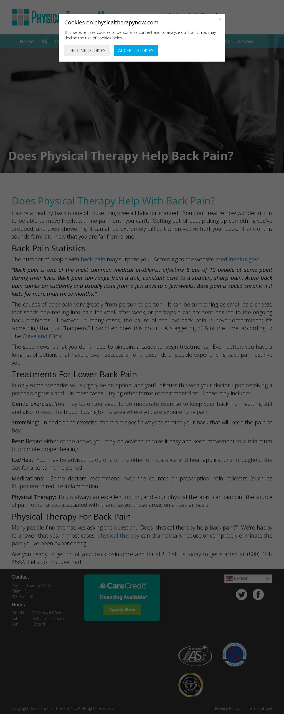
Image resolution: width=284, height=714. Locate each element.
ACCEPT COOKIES (136, 50)
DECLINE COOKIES (87, 50)
